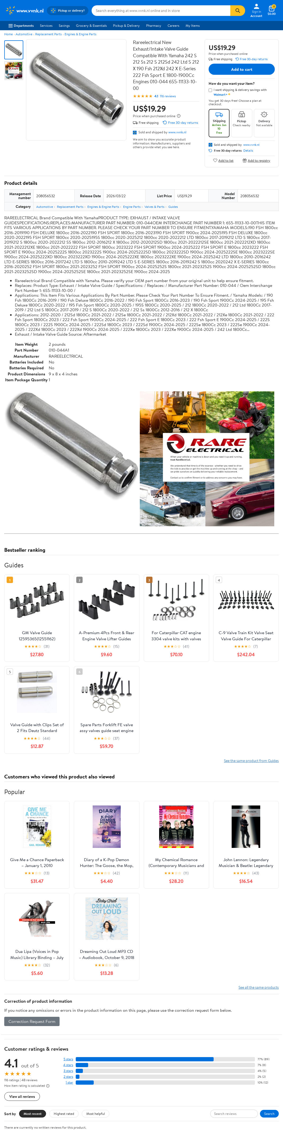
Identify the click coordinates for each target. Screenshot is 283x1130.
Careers (173, 25)
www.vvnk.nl (177, 132)
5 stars (68, 1059)
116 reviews (168, 96)
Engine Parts (132, 206)
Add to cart (241, 69)
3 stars (68, 1071)
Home (8, 34)
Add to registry (256, 160)
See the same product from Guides (251, 760)
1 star (69, 1082)
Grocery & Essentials (91, 25)
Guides (173, 206)
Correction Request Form (31, 1021)
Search (269, 1113)
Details (248, 150)
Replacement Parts (48, 34)
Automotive (24, 34)
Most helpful (95, 1113)
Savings (64, 25)
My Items (193, 25)
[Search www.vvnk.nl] (161, 10)
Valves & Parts (154, 206)
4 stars (68, 1065)
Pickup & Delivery (126, 25)
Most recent (33, 1113)
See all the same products (259, 987)
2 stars (68, 1077)
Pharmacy (153, 25)
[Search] (237, 10)
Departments (21, 25)
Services (46, 25)
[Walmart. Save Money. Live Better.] (24, 10)
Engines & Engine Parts (80, 34)
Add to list (223, 160)
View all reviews (22, 1096)
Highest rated (64, 1113)
